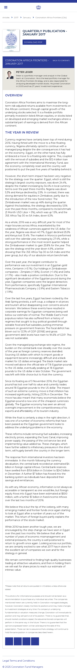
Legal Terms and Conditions (18, 660)
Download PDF (33, 42)
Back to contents (62, 60)
